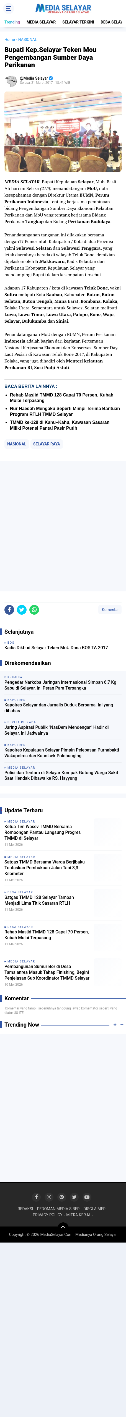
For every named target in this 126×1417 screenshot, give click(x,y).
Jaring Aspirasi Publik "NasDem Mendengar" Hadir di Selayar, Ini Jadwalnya (56, 730)
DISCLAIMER (94, 1209)
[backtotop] (63, 1227)
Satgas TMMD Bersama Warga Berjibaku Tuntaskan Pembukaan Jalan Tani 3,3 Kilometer (44, 867)
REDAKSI (25, 1209)
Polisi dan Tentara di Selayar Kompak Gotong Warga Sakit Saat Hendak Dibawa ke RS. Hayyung (61, 775)
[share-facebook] (9, 610)
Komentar (110, 609)
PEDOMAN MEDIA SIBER (58, 1209)
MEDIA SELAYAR (41, 22)
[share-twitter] (22, 610)
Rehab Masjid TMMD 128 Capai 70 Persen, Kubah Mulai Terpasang (46, 934)
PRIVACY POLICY (47, 1215)
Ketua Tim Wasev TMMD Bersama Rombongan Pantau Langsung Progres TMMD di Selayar (42, 832)
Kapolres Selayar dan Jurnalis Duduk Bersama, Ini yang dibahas (58, 707)
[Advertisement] (63, 526)
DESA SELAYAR (20, 892)
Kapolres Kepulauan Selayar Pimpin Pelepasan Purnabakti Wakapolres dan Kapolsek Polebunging (61, 752)
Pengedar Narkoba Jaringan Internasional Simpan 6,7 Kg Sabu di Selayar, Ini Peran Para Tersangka (60, 685)
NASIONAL (16, 444)
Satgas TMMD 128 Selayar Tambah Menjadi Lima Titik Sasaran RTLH (39, 900)
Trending (12, 22)
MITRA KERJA (78, 1215)
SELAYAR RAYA (46, 444)
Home (9, 39)
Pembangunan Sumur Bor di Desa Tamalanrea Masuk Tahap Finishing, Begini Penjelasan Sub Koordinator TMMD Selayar (46, 972)
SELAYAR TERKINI (78, 22)
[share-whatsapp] (34, 610)
